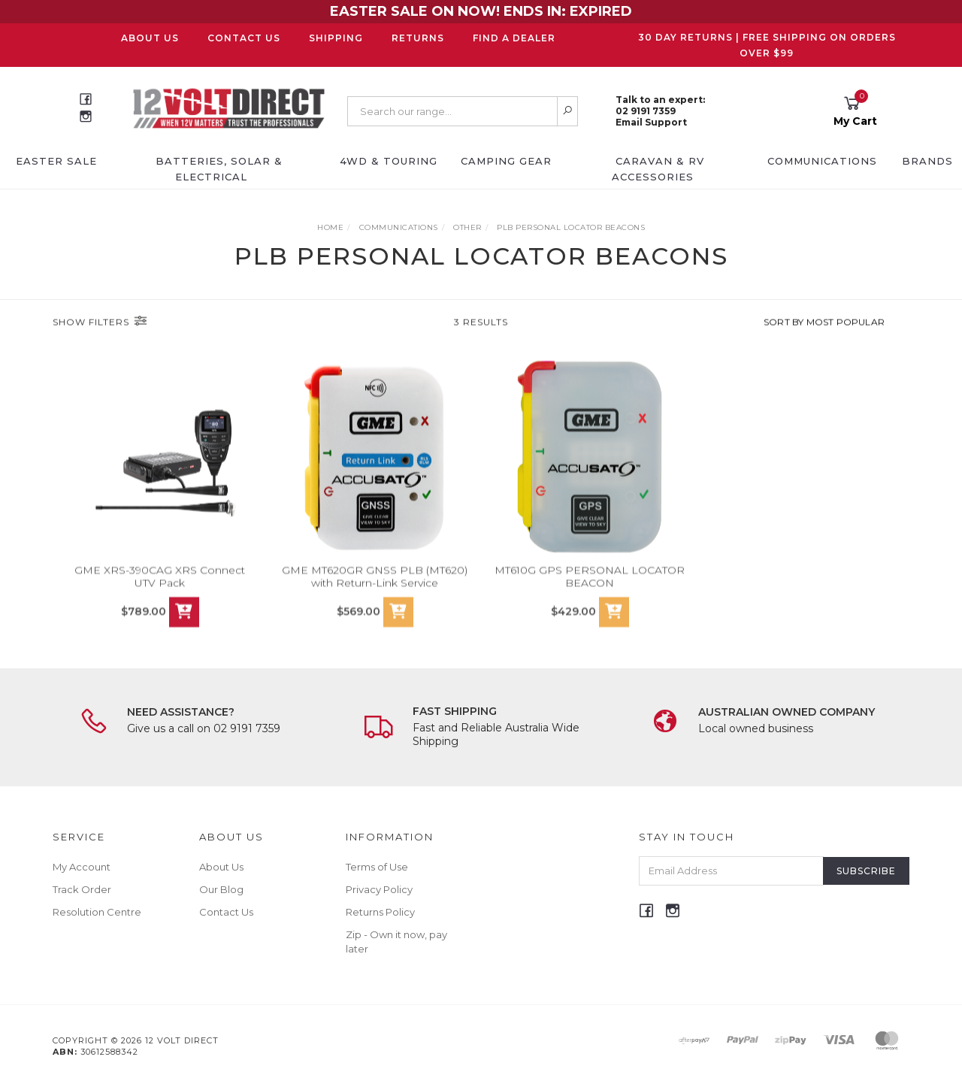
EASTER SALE (56, 161)
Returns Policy (380, 912)
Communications (822, 161)
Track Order (82, 889)
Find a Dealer (514, 38)
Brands (927, 161)
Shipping (336, 38)
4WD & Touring (388, 161)
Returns (418, 38)
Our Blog (221, 889)
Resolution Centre (97, 912)
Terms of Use (377, 867)
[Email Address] (731, 871)
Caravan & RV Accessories (658, 169)
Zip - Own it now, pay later (396, 941)
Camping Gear (506, 161)
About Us (150, 38)
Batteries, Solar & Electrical (219, 169)
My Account (81, 867)
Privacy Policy (379, 889)
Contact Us (243, 38)
